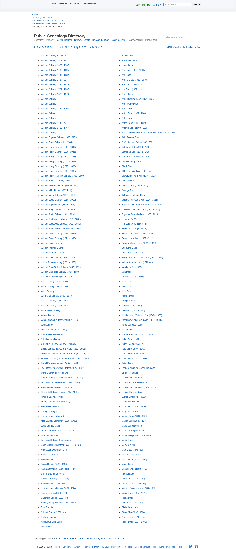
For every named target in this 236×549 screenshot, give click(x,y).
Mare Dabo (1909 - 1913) (134, 406)
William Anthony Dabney (52, 252)
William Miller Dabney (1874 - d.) (56, 190)
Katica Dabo (127, 363)
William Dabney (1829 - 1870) (55, 94)
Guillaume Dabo (129, 248)
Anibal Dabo (127, 94)
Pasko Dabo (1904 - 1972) (134, 522)
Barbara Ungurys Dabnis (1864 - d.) (58, 469)
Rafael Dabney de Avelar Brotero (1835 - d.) (62, 377)
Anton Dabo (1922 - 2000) (134, 113)
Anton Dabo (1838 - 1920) (134, 123)
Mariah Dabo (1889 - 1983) (134, 416)
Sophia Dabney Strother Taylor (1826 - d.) (61, 445)
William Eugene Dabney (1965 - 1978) (59, 137)
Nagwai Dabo (128, 474)
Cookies (128, 547)
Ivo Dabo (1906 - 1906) (133, 276)
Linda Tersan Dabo (131, 373)
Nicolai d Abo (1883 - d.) (133, 478)
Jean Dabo (127, 281)
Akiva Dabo (127, 56)
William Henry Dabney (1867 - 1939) (58, 161)
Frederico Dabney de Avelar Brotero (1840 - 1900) (65, 358)
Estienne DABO (129, 219)
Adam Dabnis (47, 459)
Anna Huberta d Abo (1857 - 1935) (138, 99)
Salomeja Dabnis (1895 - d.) (54, 498)
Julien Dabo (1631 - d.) (132, 339)
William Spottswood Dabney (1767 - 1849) (61, 228)
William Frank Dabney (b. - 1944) (57, 142)
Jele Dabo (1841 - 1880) (133, 310)
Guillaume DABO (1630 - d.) (135, 252)
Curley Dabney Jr (49, 411)
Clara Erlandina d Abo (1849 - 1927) (139, 176)
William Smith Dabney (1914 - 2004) (58, 214)
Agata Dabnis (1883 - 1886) (54, 464)
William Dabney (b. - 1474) (53, 56)
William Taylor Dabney (51, 243)
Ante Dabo (127, 108)
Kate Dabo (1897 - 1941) (133, 349)
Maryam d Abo (128, 445)
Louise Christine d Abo (132, 392)
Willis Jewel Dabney (50, 310)
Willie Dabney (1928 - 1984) (54, 286)
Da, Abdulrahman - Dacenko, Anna (48, 23)
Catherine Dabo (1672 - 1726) (136, 152)
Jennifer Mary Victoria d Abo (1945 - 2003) (142, 315)
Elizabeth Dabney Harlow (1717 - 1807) (60, 392)
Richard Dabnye (48, 517)
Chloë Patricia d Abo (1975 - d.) (136, 171)
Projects (74, 3)
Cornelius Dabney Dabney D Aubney (58, 344)
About (57, 547)
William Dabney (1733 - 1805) (55, 70)
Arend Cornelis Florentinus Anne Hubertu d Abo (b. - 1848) (149, 132)
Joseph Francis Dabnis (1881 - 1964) (58, 488)
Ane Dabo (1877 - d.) (132, 84)
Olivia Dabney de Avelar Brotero (56, 373)
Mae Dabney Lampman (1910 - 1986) (59, 421)
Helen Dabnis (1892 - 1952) (54, 483)
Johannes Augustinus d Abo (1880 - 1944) (142, 320)
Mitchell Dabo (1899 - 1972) (135, 469)
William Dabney (48, 99)
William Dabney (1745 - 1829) (55, 84)
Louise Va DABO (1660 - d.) (135, 382)
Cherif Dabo (127, 166)
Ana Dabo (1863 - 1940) (133, 70)
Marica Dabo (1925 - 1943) (134, 421)
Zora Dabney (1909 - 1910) (54, 329)
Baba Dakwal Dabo (131, 137)
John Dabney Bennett (51, 339)
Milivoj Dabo (127, 464)
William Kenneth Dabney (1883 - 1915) (59, 185)
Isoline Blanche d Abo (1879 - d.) (137, 262)
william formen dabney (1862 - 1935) (58, 262)
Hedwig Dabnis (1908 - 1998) (55, 478)
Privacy (95, 547)
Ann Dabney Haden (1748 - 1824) (57, 387)
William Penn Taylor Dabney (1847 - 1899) (61, 267)
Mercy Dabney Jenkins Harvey (55, 401)
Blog (154, 547)
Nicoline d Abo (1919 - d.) (134, 483)
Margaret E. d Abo (130, 411)
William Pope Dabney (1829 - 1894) (58, 204)
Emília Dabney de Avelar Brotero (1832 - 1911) (63, 349)
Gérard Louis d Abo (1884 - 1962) (138, 233)
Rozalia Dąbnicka (49, 454)
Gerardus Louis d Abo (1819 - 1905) (139, 243)
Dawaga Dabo (128, 190)
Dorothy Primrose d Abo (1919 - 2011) (140, 200)
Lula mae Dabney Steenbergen (56, 440)
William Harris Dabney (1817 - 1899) (58, 147)
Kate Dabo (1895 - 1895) (133, 353)
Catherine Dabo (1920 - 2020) (136, 147)
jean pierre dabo (129, 301)
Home (53, 3)
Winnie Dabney (48, 315)
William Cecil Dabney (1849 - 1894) (58, 257)
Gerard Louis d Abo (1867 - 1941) (138, 238)
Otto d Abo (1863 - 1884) (133, 512)
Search (196, 4)
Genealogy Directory (42, 17)
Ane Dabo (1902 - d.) (132, 89)
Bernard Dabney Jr (50, 406)
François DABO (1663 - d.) (134, 224)
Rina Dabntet (47, 507)
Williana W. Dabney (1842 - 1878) (57, 276)
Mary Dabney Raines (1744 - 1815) (57, 430)
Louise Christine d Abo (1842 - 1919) (139, 387)
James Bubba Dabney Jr (52, 416)
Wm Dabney (47, 325)
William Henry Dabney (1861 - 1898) (58, 156)
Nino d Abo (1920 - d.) (132, 502)
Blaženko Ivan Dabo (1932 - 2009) (138, 142)
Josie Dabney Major (50, 426)
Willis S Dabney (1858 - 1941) (55, 301)
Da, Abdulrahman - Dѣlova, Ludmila (49, 20)
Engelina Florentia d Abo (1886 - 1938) (140, 214)
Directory (67, 547)
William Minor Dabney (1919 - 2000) (58, 195)
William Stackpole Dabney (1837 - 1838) (60, 272)
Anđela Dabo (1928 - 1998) (135, 80)
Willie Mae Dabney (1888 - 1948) (56, 296)
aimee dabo (46, 527)
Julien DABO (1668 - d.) (133, 344)
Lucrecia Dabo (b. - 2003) (134, 397)
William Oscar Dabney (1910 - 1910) (58, 200)
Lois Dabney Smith (50, 435)
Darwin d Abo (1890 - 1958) (135, 185)
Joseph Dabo (128, 329)
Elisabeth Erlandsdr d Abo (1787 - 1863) (141, 209)
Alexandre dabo (129, 60)
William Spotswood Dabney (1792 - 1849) (61, 224)
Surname (78, 547)
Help (180, 547)
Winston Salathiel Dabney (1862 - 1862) (60, 320)
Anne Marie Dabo (130, 104)
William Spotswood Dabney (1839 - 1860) (61, 219)
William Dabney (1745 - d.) (53, 123)
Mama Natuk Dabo (130, 401)
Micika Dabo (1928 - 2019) (134, 459)
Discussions (89, 3)
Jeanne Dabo (128, 296)
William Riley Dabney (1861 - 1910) (58, 209)
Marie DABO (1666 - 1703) (134, 430)
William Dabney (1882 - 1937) (55, 65)
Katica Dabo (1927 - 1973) (134, 358)
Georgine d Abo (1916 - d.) (134, 228)
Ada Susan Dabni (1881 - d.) (54, 450)
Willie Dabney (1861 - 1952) (54, 281)
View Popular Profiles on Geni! (184, 47)
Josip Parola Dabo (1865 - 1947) (137, 334)
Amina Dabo (127, 65)
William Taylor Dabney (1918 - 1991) (58, 233)
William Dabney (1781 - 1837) (55, 89)
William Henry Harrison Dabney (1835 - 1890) (63, 176)
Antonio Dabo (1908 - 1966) (135, 128)
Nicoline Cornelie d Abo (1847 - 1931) (139, 488)
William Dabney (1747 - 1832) (55, 75)
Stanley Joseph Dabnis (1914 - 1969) (58, 502)
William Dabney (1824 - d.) (53, 80)
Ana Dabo (126, 75)
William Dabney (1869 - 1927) (55, 60)
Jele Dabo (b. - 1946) (132, 305)
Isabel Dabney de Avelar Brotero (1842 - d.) (61, 363)
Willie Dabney (47, 291)
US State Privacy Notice (111, 547)
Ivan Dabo (126, 272)
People (63, 3)
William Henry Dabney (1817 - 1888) (58, 166)
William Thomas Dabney (52, 248)
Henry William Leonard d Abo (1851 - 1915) (142, 257)
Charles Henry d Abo (131, 161)
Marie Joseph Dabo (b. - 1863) (136, 435)
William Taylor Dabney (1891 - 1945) (58, 238)
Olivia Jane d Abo (130, 507)
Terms (87, 547)
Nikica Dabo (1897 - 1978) (134, 493)
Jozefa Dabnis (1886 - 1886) (54, 493)
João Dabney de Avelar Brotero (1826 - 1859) (62, 368)
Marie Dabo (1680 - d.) (132, 426)
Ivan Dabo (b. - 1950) (132, 267)
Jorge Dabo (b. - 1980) (132, 325)
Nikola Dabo (127, 498)
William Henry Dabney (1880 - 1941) (58, 152)
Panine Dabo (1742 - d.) (133, 517)
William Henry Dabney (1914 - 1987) (58, 171)
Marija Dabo (127, 440)
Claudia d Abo (128, 180)
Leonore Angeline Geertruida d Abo (138, 368)
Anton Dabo (127, 118)
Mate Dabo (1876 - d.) (132, 450)
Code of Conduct (142, 547)
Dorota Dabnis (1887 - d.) (53, 474)
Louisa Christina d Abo (132, 377)
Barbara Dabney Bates (52, 334)
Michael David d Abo (131, 454)
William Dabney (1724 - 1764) (55, 108)
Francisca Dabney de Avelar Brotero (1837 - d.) (63, 353)
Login (156, 5)
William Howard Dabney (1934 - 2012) (59, 180)
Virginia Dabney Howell (52, 397)
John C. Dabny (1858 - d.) (53, 512)
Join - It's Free (143, 5)
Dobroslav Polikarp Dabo (133, 195)
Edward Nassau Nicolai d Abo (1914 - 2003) (142, 204)
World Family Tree (167, 547)
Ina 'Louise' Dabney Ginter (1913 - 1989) (60, 382)
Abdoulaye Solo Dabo (51, 522)
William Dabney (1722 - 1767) (55, 128)
